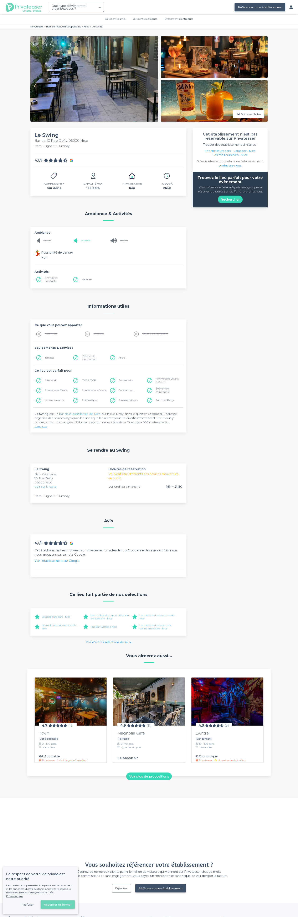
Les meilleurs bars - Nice (56, 616)
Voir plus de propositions (149, 776)
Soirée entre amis (115, 18)
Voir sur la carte (46, 486)
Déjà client (121, 888)
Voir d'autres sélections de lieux (108, 642)
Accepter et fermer (58, 904)
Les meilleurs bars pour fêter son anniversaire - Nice (110, 617)
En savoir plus (14, 896)
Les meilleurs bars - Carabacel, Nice (230, 151)
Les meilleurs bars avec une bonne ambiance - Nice (155, 627)
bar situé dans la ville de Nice (80, 414)
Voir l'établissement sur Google (57, 561)
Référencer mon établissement (260, 7)
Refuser (28, 904)
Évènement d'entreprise (179, 18)
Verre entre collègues (145, 18)
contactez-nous (230, 165)
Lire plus (41, 426)
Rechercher (230, 199)
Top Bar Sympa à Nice (104, 626)
